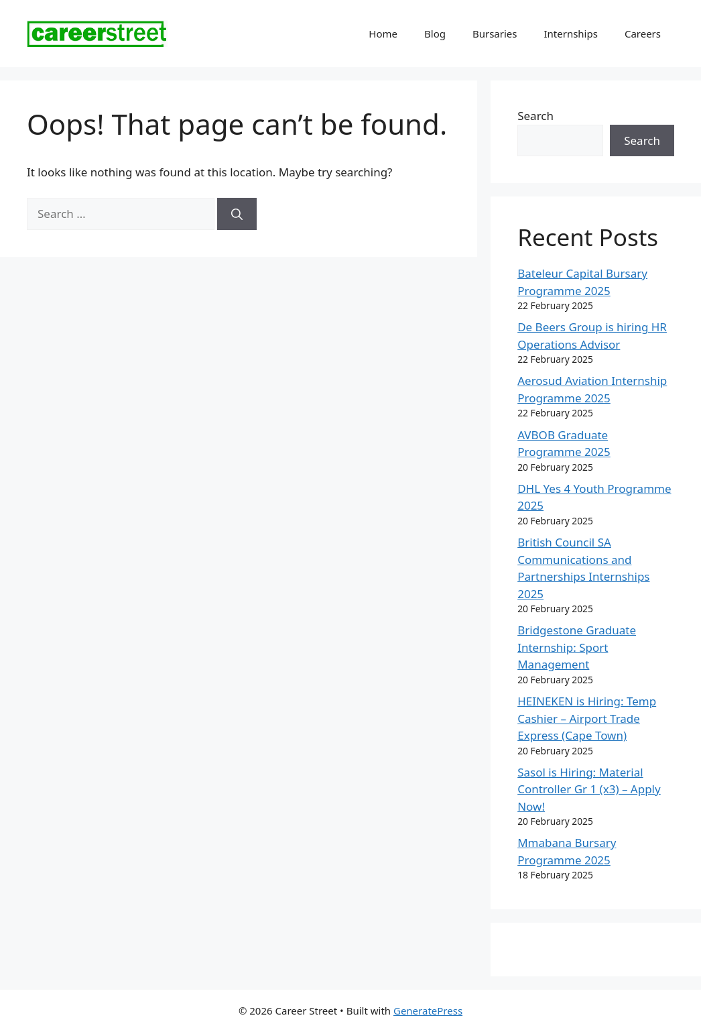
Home (383, 33)
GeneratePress (427, 1010)
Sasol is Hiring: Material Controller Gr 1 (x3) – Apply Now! (589, 789)
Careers (643, 33)
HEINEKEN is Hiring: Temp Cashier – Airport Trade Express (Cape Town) (586, 718)
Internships (570, 33)
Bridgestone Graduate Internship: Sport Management (576, 647)
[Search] (237, 214)
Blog (435, 33)
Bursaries (494, 33)
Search (535, 115)
